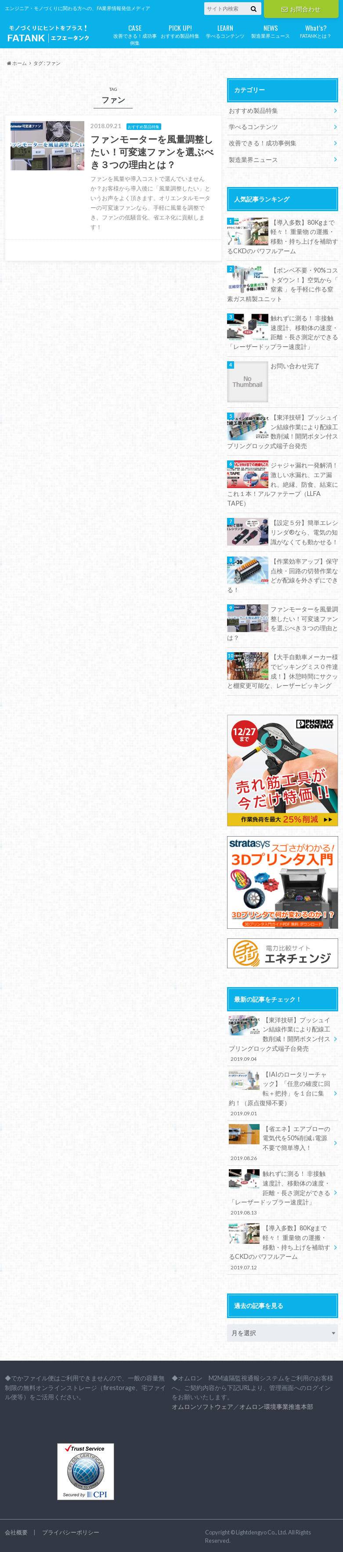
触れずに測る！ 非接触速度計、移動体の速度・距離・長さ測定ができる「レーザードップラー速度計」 (282, 332)
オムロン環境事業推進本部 (276, 1404)
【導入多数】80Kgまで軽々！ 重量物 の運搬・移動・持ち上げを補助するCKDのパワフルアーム (282, 236)
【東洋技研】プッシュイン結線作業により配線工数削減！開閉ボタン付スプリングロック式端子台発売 (282, 431)
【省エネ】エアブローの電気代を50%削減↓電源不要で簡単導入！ (280, 1141)
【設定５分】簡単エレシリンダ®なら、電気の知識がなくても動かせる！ (304, 531)
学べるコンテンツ (225, 30)
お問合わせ (301, 9)
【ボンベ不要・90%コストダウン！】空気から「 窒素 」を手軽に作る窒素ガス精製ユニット (282, 284)
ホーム (17, 63)
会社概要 (16, 1530)
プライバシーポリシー (70, 1530)
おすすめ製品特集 (180, 30)
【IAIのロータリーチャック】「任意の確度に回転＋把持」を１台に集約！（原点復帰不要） (280, 1091)
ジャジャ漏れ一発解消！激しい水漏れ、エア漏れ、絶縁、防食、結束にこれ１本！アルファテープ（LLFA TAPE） (282, 483)
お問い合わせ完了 (295, 365)
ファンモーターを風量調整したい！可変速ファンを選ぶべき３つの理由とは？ (282, 622)
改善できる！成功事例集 (135, 34)
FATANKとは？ (316, 30)
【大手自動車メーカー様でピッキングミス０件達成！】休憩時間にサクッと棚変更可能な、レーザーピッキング (282, 670)
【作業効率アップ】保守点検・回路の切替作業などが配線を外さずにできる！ (282, 575)
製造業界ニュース (270, 30)
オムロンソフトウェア (202, 1404)
